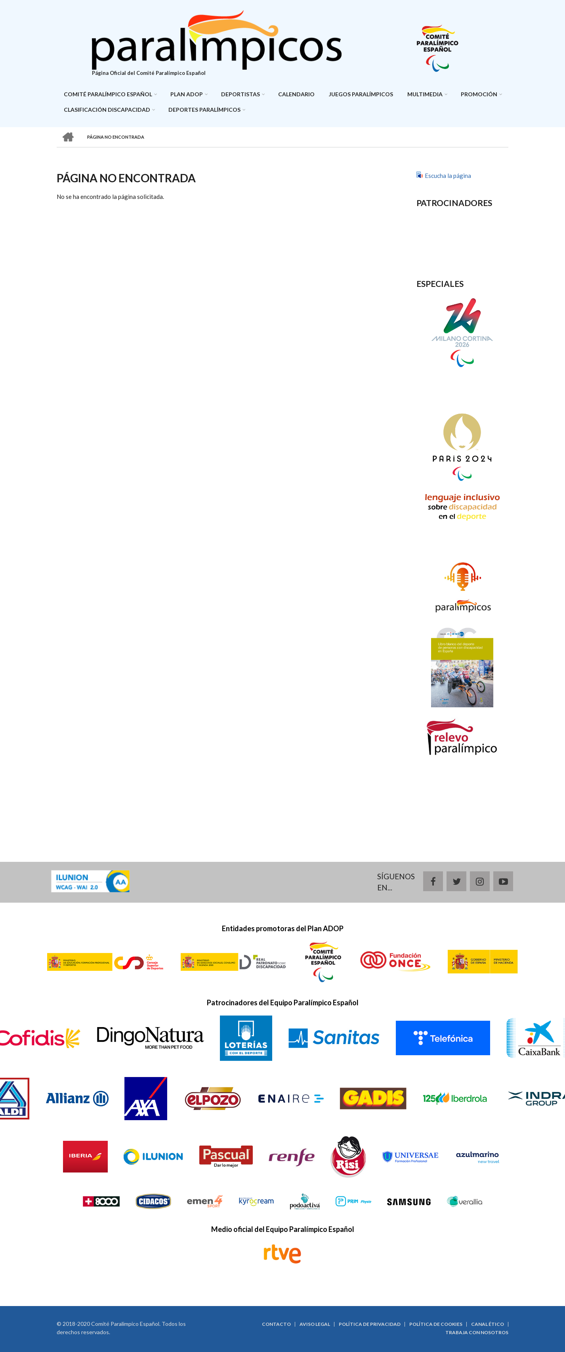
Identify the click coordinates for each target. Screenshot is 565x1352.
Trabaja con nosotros (476, 1332)
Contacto (276, 1324)
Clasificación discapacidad (107, 109)
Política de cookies (435, 1324)
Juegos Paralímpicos (361, 94)
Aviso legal (315, 1324)
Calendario (296, 94)
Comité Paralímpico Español (108, 94)
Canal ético (487, 1324)
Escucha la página (448, 175)
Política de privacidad (370, 1324)
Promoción (479, 94)
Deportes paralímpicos (204, 109)
